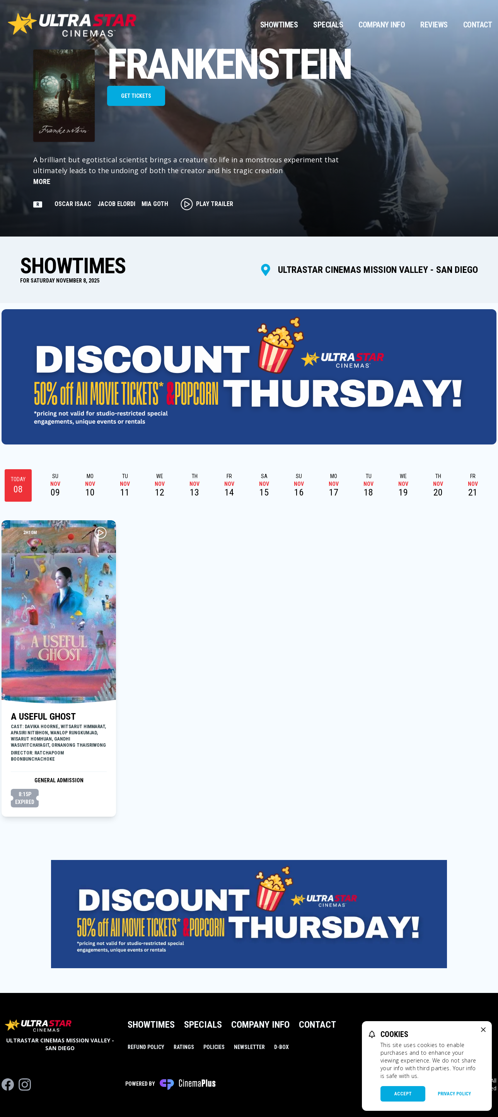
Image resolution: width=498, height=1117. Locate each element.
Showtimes (279, 24)
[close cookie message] (483, 1030)
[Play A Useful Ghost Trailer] (100, 532)
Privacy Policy (454, 1094)
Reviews (434, 24)
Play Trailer (207, 204)
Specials (328, 24)
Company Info (381, 24)
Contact (477, 24)
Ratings (184, 1047)
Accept (403, 1094)
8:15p (24, 798)
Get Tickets (136, 96)
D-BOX (281, 1047)
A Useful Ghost (43, 716)
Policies (214, 1047)
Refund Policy (146, 1047)
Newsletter (249, 1047)
